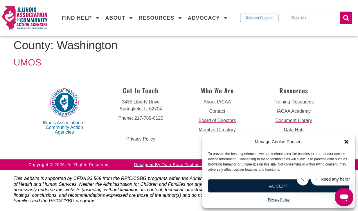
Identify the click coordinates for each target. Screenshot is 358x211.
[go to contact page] (217, 111)
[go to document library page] (294, 120)
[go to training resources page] (294, 102)
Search (346, 18)
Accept (279, 185)
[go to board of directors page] (217, 120)
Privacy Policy (279, 200)
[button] (346, 142)
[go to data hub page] (294, 129)
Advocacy (208, 17)
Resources (160, 17)
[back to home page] (24, 18)
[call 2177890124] (140, 118)
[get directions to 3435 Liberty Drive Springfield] (140, 105)
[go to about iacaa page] (217, 102)
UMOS (28, 62)
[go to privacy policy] (140, 139)
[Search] (314, 18)
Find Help (81, 17)
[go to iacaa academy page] (294, 111)
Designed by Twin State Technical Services (179, 164)
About (119, 17)
